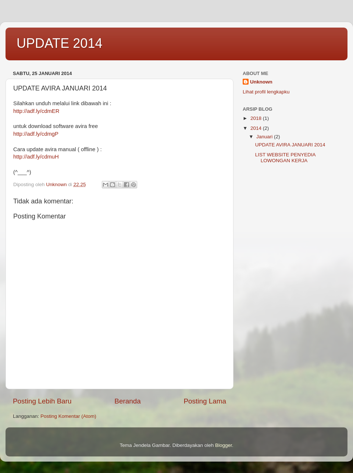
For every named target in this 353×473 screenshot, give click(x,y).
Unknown (261, 82)
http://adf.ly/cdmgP (35, 134)
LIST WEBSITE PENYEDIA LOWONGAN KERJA (285, 157)
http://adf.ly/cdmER (36, 111)
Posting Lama (204, 401)
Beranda (127, 401)
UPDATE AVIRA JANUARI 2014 (290, 144)
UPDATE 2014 (59, 43)
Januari (265, 136)
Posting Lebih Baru (42, 401)
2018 (256, 118)
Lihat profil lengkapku (266, 92)
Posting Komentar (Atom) (68, 416)
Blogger (223, 445)
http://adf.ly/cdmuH (36, 157)
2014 (256, 128)
